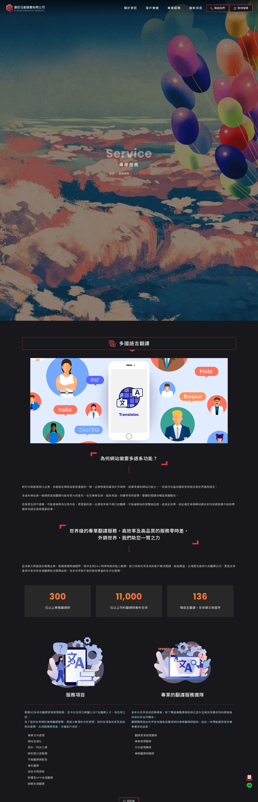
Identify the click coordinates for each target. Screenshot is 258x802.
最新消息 (195, 8)
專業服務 (174, 8)
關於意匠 (130, 8)
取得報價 (241, 8)
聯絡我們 (217, 8)
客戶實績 (152, 8)
